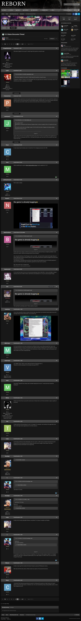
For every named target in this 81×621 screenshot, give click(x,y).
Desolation (26, 10)
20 (8, 531)
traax (7, 421)
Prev (5, 44)
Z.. (7, 477)
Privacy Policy (3, 619)
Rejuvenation (35, 10)
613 (7, 84)
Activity (11, 10)
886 (7, 412)
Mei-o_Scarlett (66, 29)
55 (8, 435)
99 (8, 357)
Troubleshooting (30, 27)
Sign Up (75, 10)
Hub (8, 27)
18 (8, 176)
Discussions (13, 27)
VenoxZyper (7, 456)
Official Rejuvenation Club (18, 20)
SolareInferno (28, 74)
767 (7, 62)
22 (8, 283)
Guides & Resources (21, 27)
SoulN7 (7, 70)
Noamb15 (7, 198)
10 (15, 44)
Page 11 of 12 (30, 44)
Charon (7, 144)
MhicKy (28, 120)
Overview (4, 27)
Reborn (18, 10)
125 (7, 374)
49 (8, 246)
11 (17, 44)
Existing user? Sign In (68, 10)
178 (7, 577)
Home (4, 10)
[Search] (68, 4)
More (53, 10)
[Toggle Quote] (15, 74)
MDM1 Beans (7, 343)
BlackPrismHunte (7, 232)
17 (8, 193)
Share (46, 38)
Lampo (7, 438)
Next (22, 44)
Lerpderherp (7, 309)
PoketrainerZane (7, 96)
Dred (7, 286)
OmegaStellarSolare (7, 48)
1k (7, 300)
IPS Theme (3, 617)
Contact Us (9, 619)
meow (7, 162)
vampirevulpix (7, 360)
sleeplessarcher (7, 269)
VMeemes (7, 562)
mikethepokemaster (7, 179)
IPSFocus (7, 617)
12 (19, 44)
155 (7, 159)
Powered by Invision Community (74, 618)
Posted (17, 48)
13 (8, 110)
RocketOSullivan (77, 29)
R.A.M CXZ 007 (67, 25)
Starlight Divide (45, 10)
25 (8, 472)
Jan (7, 37)
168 (7, 548)
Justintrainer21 (7, 116)
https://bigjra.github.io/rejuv (31, 165)
